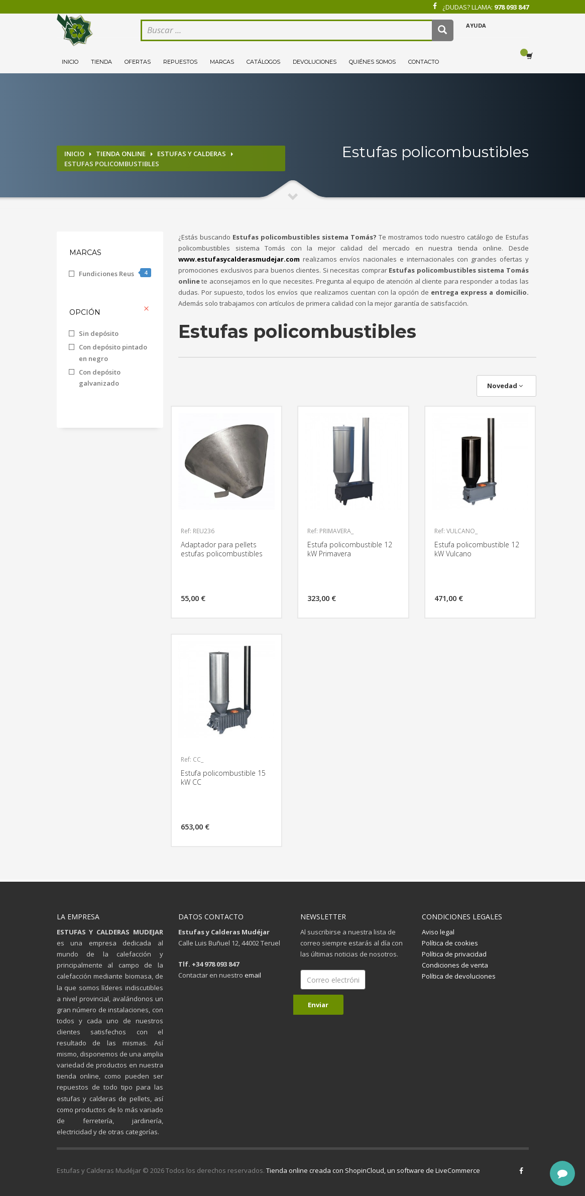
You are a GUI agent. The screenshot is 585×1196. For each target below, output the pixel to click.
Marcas (222, 61)
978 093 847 (511, 7)
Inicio (70, 61)
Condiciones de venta (455, 965)
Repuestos (180, 61)
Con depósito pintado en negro (113, 352)
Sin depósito (99, 333)
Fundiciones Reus (115, 273)
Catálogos (263, 61)
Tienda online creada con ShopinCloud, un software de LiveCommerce (373, 1170)
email (253, 975)
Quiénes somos (372, 61)
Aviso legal (438, 931)
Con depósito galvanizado (100, 378)
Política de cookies (450, 942)
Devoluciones (314, 61)
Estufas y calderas (191, 153)
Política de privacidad (454, 954)
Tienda (101, 61)
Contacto (423, 61)
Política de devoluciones (459, 976)
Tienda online (121, 153)
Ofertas (138, 61)
